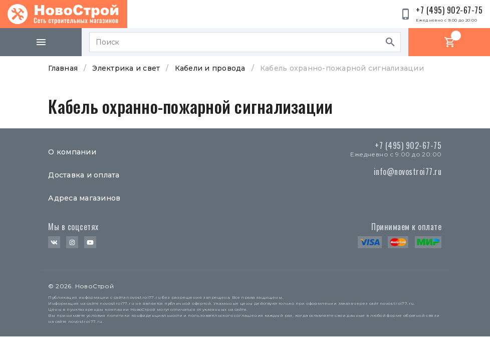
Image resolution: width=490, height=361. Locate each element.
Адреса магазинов (84, 198)
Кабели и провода (210, 68)
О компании (72, 151)
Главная (63, 68)
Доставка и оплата (83, 174)
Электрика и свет (126, 68)
